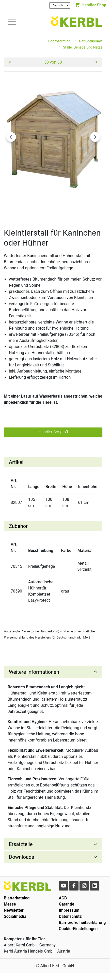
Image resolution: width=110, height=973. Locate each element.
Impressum (69, 910)
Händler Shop (90, 5)
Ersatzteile (21, 844)
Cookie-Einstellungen (78, 928)
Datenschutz (70, 916)
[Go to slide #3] (69, 209)
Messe (10, 904)
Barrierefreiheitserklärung (82, 922)
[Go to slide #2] (42, 209)
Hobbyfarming (59, 41)
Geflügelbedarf (90, 41)
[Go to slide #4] (95, 209)
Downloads (21, 857)
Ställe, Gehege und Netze (82, 47)
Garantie (66, 904)
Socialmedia (15, 916)
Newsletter (14, 910)
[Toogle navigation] (12, 21)
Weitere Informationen (34, 672)
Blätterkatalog (16, 898)
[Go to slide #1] (16, 209)
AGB (63, 898)
